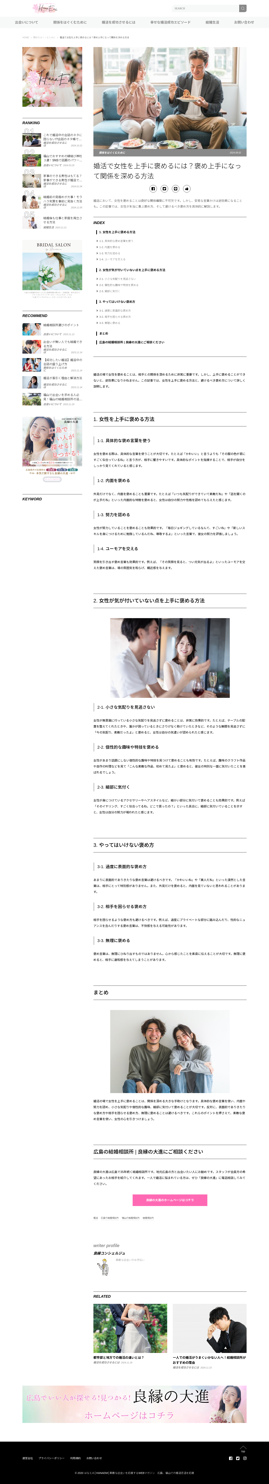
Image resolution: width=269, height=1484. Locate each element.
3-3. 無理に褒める (109, 322)
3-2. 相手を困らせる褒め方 (115, 316)
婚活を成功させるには (118, 22)
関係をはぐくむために (70, 22)
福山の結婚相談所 (131, 1218)
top (243, 1451)
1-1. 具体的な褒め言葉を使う (116, 241)
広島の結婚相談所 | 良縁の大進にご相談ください (131, 342)
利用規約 (75, 1458)
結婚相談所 (148, 1218)
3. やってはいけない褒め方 (117, 301)
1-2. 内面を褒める (109, 247)
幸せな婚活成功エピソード (170, 22)
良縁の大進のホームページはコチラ (170, 1200)
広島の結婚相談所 (110, 1218)
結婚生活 (212, 22)
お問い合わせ (244, 22)
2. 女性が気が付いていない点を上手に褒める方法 (132, 270)
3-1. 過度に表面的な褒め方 (115, 310)
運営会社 (27, 1458)
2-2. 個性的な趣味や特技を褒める (119, 285)
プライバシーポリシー (51, 1458)
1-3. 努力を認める (109, 253)
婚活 (95, 1218)
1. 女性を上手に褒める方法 (117, 232)
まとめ (103, 333)
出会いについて (26, 22)
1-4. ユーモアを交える (112, 259)
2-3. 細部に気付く (109, 291)
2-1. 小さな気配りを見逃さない (117, 278)
